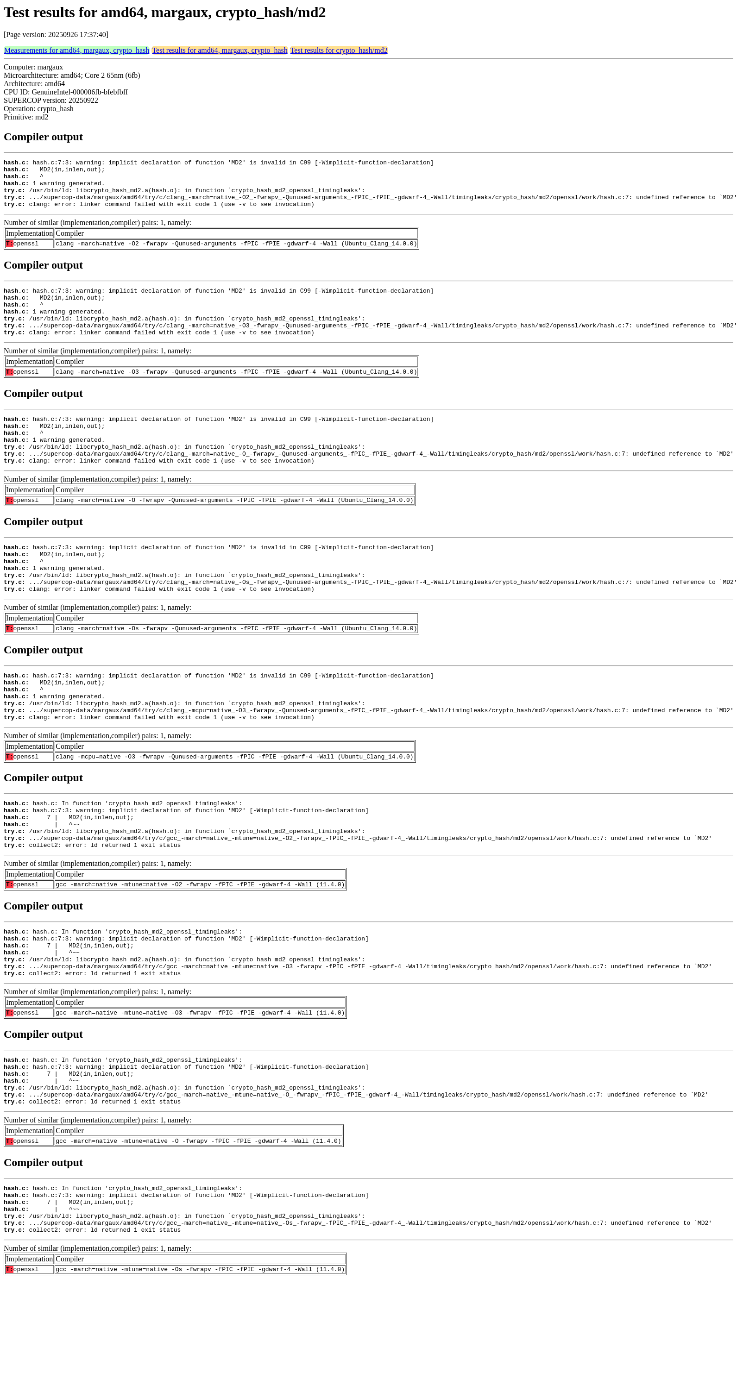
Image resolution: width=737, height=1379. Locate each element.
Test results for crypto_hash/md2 (339, 50)
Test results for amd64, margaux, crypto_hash (219, 50)
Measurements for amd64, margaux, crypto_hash (76, 50)
